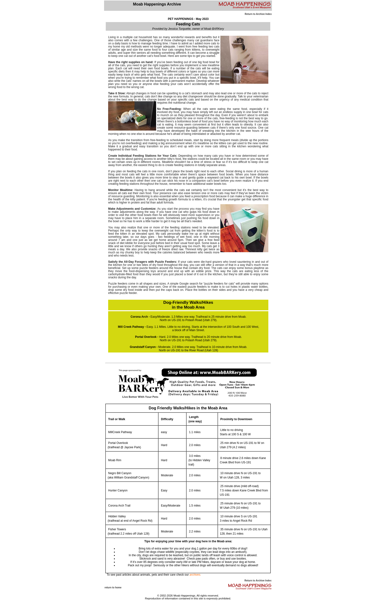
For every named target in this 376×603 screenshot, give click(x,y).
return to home (113, 587)
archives (195, 574)
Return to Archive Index (258, 14)
